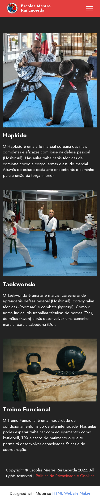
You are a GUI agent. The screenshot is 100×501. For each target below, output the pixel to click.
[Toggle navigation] (89, 8)
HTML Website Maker (71, 493)
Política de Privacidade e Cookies (65, 476)
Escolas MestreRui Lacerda (36, 8)
